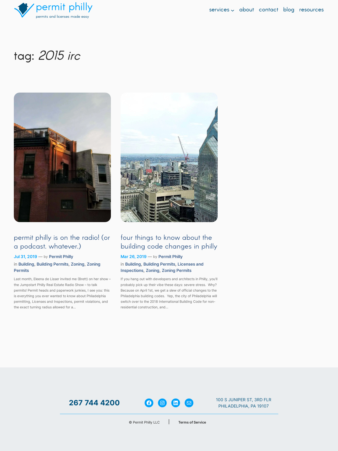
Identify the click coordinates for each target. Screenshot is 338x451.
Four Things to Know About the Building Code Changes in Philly (169, 242)
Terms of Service (192, 422)
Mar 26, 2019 (134, 256)
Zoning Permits (176, 270)
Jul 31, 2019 (25, 256)
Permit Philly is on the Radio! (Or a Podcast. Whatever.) (62, 242)
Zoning (77, 264)
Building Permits (52, 264)
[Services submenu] (232, 10)
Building (26, 264)
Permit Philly (61, 256)
